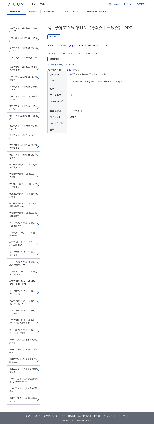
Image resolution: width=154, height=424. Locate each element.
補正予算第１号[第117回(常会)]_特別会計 (23, 253)
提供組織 (33, 12)
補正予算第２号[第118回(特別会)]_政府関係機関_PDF (22, 321)
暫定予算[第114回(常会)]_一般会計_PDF (23, 107)
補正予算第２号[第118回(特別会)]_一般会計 (22, 292)
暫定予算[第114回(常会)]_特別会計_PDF (23, 127)
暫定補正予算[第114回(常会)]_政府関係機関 (23, 214)
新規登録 (141, 4)
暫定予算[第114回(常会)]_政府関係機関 (23, 156)
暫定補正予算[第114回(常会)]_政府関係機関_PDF (23, 204)
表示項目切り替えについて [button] (60, 65)
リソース (54, 37)
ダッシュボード (109, 416)
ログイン (128, 4)
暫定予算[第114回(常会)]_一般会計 (23, 117)
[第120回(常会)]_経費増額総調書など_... (23, 399)
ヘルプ (62, 416)
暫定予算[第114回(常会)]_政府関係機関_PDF (23, 146)
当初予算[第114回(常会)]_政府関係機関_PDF (23, 68)
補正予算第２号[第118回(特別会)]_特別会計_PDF (22, 302)
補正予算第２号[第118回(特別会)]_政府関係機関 (22, 331)
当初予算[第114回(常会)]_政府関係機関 (23, 78)
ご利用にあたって (50, 416)
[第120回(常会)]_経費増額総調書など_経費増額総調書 (23, 380)
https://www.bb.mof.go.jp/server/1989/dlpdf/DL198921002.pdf (78, 46)
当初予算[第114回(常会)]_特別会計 (23, 58)
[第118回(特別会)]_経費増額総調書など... (23, 389)
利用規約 (71, 416)
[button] (114, 4)
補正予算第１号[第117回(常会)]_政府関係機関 (23, 273)
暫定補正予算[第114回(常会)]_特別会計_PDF (23, 185)
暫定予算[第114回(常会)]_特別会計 (23, 136)
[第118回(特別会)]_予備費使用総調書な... (23, 341)
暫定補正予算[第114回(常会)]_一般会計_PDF (23, 166)
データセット (16, 12)
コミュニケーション (71, 12)
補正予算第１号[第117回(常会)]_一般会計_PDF (23, 224)
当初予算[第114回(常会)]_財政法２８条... (23, 88)
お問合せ (97, 416)
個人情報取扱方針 (84, 416)
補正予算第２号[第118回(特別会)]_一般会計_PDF (22, 282)
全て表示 (76, 70)
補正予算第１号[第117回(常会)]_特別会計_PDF (23, 243)
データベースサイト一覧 (98, 12)
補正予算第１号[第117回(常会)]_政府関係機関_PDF (23, 263)
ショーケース (50, 12)
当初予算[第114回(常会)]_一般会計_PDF (23, 29)
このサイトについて (33, 416)
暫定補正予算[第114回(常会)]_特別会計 (23, 195)
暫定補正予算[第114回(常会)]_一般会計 (23, 175)
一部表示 (68, 70)
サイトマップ (123, 416)
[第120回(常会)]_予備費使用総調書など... (23, 350)
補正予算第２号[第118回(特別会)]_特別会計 (22, 311)
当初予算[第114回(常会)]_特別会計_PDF (23, 49)
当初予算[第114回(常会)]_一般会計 (23, 39)
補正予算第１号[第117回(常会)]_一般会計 (23, 234)
